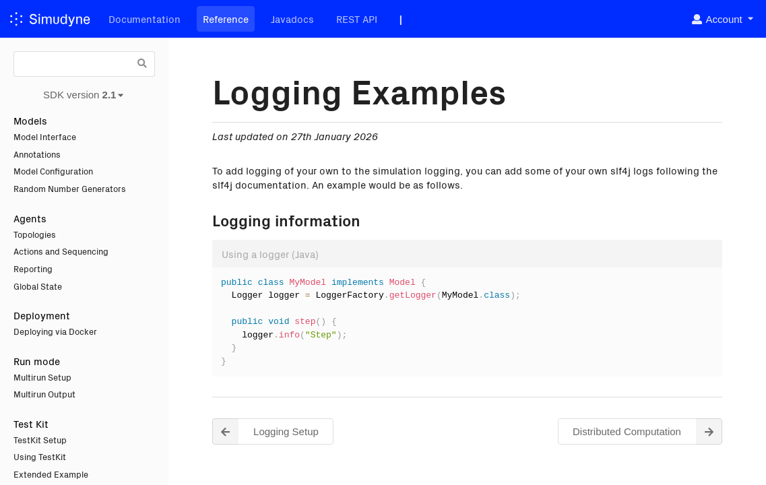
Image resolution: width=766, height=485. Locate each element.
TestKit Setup (40, 439)
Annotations (37, 154)
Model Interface (44, 136)
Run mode (36, 361)
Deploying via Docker (55, 331)
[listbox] (722, 19)
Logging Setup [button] (265, 431)
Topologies (34, 234)
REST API (356, 18)
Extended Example (50, 473)
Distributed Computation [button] (647, 431)
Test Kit (31, 423)
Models (30, 120)
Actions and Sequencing (60, 251)
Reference (226, 18)
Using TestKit (39, 456)
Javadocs (292, 18)
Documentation (144, 18)
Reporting (33, 268)
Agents (29, 218)
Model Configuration (53, 170)
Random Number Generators (69, 188)
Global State (37, 286)
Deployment (41, 315)
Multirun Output (44, 393)
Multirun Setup (42, 376)
